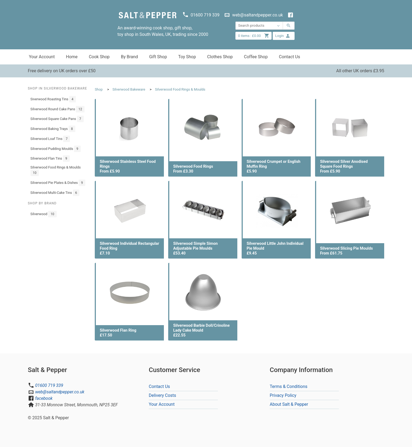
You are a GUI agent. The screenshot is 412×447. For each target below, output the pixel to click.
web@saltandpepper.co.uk (59, 391)
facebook (43, 398)
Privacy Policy (283, 395)
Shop (99, 89)
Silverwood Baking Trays (53, 129)
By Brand (129, 56)
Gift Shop (158, 56)
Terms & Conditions (289, 386)
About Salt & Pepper (289, 404)
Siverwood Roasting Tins (53, 99)
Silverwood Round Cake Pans (58, 109)
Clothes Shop (220, 56)
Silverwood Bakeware (128, 89)
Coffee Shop (256, 56)
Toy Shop (187, 56)
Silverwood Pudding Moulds (56, 149)
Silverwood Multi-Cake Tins (55, 193)
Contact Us (289, 56)
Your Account (42, 56)
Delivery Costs (162, 395)
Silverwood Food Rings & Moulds (56, 170)
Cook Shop (99, 56)
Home (71, 56)
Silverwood (44, 214)
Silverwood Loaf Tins (50, 139)
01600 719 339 (49, 385)
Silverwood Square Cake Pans (57, 119)
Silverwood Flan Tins (50, 158)
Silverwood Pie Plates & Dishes (58, 183)
